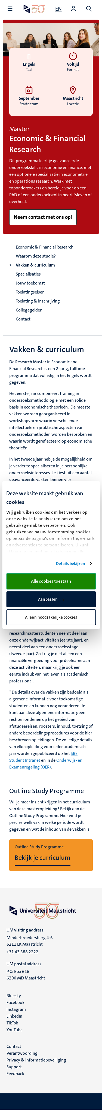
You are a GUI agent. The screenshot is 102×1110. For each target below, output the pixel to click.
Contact (23, 319)
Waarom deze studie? (36, 256)
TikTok (12, 1023)
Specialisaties (28, 274)
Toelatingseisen (30, 292)
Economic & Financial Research (44, 247)
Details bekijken (70, 563)
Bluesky (14, 996)
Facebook (15, 1002)
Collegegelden (29, 310)
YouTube (15, 1030)
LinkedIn (14, 1016)
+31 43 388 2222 (22, 952)
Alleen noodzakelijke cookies (51, 617)
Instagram (16, 1009)
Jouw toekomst (30, 283)
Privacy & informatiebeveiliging (36, 1060)
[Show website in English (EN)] (58, 9)
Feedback (15, 1073)
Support (14, 1067)
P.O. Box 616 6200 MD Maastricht (26, 975)
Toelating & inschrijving (38, 301)
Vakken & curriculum (35, 265)
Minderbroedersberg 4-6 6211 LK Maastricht (30, 941)
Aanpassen (51, 599)
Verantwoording (22, 1053)
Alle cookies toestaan (51, 581)
